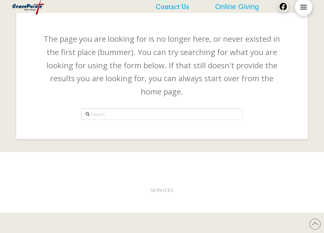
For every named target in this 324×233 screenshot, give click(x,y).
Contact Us (185, 165)
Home (25, 161)
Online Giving (202, 161)
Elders (173, 161)
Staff (229, 161)
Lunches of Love (284, 161)
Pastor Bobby (145, 161)
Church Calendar (146, 165)
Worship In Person (59, 161)
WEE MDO (249, 161)
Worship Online (105, 161)
